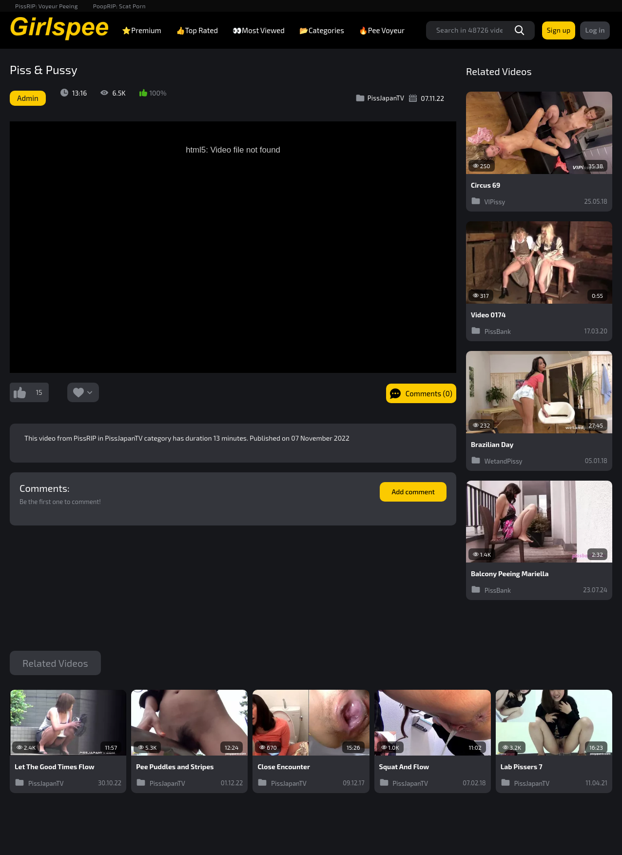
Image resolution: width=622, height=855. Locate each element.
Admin (28, 98)
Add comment (413, 491)
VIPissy (488, 201)
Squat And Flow (404, 767)
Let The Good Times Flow (55, 767)
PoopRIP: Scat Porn (119, 5)
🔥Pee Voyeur (382, 30)
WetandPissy (497, 460)
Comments (43, 488)
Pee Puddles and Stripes (175, 767)
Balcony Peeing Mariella (509, 574)
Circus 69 (485, 185)
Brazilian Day (492, 444)
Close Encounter (283, 767)
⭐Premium (141, 30)
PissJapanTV (380, 98)
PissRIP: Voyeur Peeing (46, 5)
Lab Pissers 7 (522, 767)
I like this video (19, 392)
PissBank (491, 330)
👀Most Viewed (259, 30)
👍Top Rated (197, 30)
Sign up (559, 30)
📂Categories (321, 30)
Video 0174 (488, 315)
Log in (595, 30)
